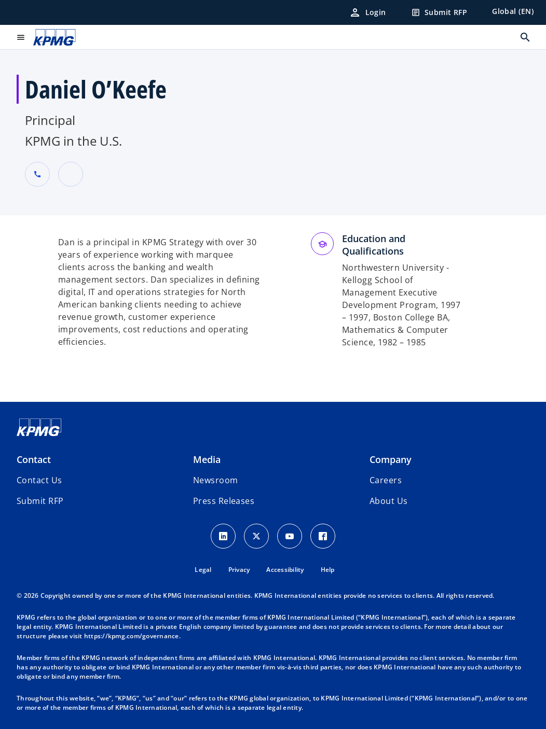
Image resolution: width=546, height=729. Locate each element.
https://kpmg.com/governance (131, 636)
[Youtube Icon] (289, 536)
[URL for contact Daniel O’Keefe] (70, 174)
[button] (40, 501)
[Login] (367, 12)
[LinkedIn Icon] (223, 536)
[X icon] (256, 536)
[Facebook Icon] (322, 536)
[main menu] (20, 37)
